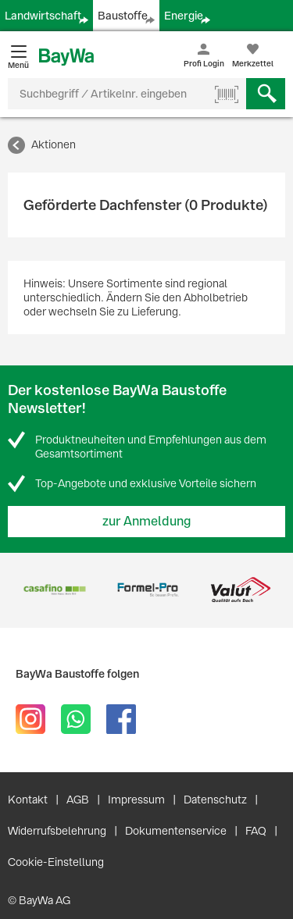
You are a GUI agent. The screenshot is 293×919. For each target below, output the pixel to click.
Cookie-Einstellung (56, 862)
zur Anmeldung (146, 521)
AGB (77, 800)
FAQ (255, 831)
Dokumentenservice (176, 831)
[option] (54, 589)
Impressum (136, 800)
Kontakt (28, 800)
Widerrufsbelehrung (57, 831)
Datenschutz (215, 800)
